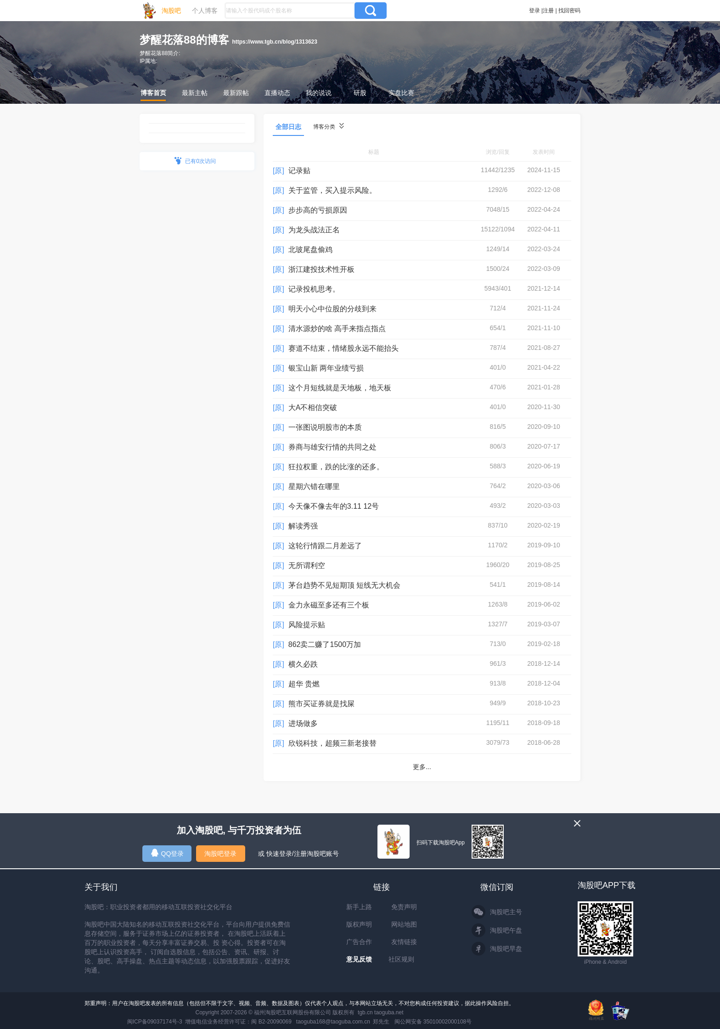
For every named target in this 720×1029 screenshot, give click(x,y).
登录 (534, 10)
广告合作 (359, 941)
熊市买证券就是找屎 (321, 704)
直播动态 (277, 92)
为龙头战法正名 (314, 230)
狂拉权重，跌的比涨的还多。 (336, 467)
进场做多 (303, 723)
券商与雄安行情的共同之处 (332, 447)
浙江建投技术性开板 (321, 269)
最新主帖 (195, 92)
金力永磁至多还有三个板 (328, 605)
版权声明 (359, 924)
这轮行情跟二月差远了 (325, 546)
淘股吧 (171, 10)
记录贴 (299, 170)
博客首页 (153, 92)
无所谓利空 (306, 565)
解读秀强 (303, 526)
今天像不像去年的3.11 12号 (333, 506)
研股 (360, 92)
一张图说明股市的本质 (325, 427)
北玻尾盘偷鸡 (310, 249)
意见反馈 (359, 959)
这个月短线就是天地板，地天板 (339, 388)
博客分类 (328, 126)
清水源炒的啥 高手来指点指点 (337, 328)
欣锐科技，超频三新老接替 (332, 743)
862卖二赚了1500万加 (324, 644)
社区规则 (401, 959)
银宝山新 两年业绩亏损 (326, 368)
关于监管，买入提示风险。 (332, 190)
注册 (548, 10)
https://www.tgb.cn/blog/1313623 (274, 42)
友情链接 (404, 941)
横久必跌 (303, 664)
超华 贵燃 (304, 684)
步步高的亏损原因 (317, 210)
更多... (422, 766)
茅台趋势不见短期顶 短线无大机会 (344, 585)
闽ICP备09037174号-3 (154, 1021)
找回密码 (569, 10)
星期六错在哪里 (314, 486)
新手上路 (359, 907)
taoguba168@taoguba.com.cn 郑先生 (343, 1021)
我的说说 (319, 92)
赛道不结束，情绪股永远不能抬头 (343, 348)
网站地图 (404, 924)
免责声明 (404, 907)
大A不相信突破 (313, 407)
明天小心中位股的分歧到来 (332, 309)
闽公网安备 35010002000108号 (433, 1021)
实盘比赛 (401, 92)
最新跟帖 (236, 92)
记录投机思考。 (314, 289)
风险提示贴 (306, 625)
